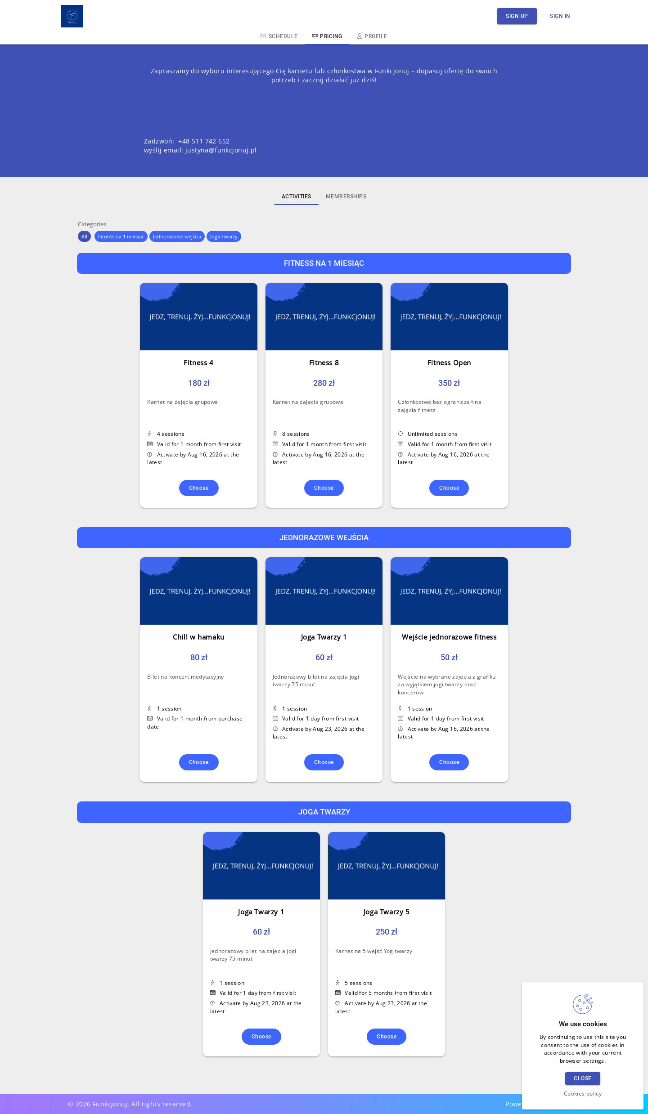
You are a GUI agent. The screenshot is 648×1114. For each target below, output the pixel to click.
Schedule (279, 36)
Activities (296, 196)
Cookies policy (583, 1093)
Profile (372, 36)
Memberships (346, 196)
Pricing (327, 36)
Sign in (560, 16)
